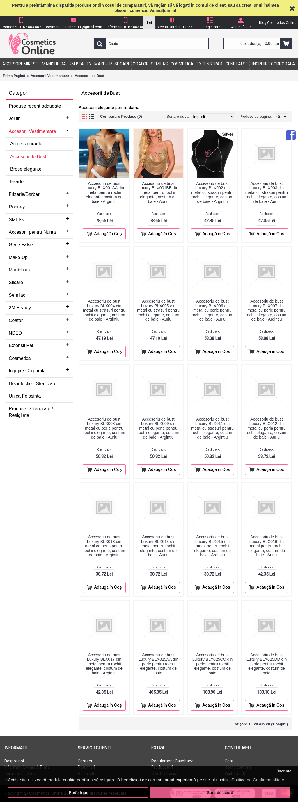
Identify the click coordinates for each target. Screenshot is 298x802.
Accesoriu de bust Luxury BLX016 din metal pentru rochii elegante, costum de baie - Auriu (266, 546)
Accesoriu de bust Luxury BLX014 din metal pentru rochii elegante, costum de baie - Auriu (158, 546)
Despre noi (14, 761)
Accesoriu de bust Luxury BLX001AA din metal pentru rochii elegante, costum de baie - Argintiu (104, 192)
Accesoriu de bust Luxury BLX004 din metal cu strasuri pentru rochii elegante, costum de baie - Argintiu (104, 310)
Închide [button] (284, 771)
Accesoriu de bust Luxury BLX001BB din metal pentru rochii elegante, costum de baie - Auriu (158, 192)
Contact (85, 761)
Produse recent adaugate (35, 105)
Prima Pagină (14, 76)
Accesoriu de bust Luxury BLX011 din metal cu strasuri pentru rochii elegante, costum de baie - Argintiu (212, 428)
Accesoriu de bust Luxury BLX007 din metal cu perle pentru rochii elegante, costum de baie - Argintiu (267, 310)
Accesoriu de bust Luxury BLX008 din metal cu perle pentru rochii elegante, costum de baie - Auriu (104, 428)
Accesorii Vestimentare (50, 76)
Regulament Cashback (172, 761)
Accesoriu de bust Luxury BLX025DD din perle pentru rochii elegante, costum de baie (266, 664)
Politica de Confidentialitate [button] (257, 779)
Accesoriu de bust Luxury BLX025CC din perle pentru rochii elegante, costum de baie (212, 664)
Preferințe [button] (78, 792)
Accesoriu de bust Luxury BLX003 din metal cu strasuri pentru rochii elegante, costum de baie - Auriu (266, 192)
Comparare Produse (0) (121, 116)
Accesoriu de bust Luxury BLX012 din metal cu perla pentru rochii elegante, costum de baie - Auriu (267, 428)
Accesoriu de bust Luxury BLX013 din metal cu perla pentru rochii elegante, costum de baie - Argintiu (104, 546)
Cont (229, 761)
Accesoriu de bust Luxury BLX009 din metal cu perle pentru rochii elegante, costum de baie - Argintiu (158, 428)
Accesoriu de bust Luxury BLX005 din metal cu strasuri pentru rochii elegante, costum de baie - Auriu (158, 310)
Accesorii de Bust (89, 76)
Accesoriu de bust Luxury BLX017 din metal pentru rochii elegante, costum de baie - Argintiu (104, 664)
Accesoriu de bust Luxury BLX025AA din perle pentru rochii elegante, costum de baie (158, 664)
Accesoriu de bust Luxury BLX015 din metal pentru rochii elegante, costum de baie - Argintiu (212, 546)
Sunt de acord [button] (220, 792)
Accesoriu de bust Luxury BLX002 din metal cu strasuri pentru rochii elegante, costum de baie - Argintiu (212, 192)
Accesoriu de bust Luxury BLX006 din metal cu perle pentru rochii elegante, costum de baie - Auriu (212, 310)
